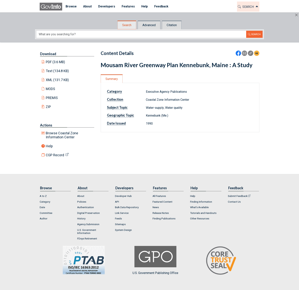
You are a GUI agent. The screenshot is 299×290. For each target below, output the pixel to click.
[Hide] (296, 15)
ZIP (48, 107)
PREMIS (52, 98)
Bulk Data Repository (127, 207)
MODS (50, 89)
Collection (115, 99)
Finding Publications (164, 218)
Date (42, 207)
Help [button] (144, 6)
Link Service (122, 212)
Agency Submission (88, 224)
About (80, 195)
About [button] (87, 6)
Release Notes (161, 212)
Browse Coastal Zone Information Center (62, 135)
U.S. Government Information (86, 231)
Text (57, 71)
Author (43, 218)
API (117, 201)
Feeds (118, 218)
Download (48, 54)
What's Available (199, 207)
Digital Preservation (88, 212)
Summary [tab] (111, 79)
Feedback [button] (161, 6)
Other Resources (199, 218)
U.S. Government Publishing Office (155, 260)
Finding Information (201, 201)
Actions (46, 125)
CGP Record (55, 155)
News (156, 207)
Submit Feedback (238, 195)
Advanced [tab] (149, 25)
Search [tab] (126, 25)
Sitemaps (120, 224)
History (81, 218)
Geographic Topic (120, 115)
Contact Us (234, 201)
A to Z (43, 195)
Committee (46, 212)
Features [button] (128, 6)
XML (57, 80)
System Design (123, 229)
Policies (81, 201)
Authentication (85, 207)
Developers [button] (106, 6)
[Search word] (141, 34)
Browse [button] (70, 6)
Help (49, 146)
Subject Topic (117, 107)
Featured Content (162, 201)
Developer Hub (123, 195)
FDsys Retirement (87, 238)
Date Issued (116, 123)
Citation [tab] (172, 25)
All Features (159, 195)
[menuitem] (71, 7)
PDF (55, 62)
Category (114, 91)
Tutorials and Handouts (203, 212)
